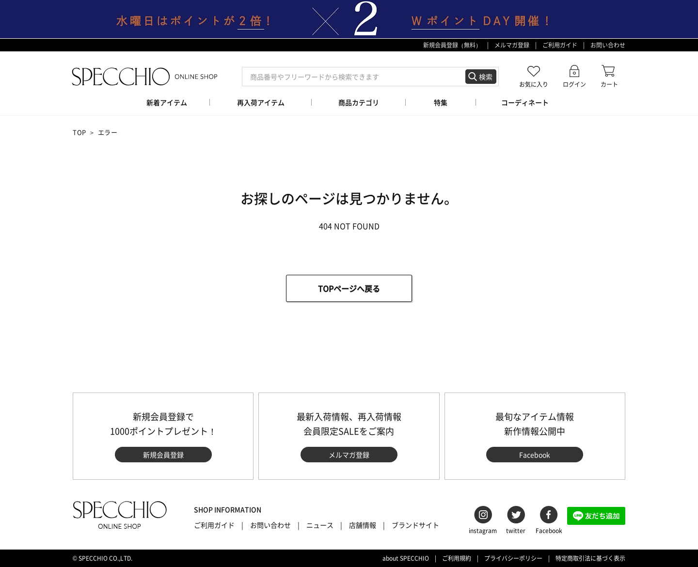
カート (609, 84)
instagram (483, 530)
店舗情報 (362, 524)
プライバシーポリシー (513, 558)
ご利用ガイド (559, 45)
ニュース (319, 524)
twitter (515, 530)
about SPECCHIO (405, 558)
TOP (79, 132)
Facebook (534, 454)
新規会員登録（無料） (452, 45)
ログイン (574, 84)
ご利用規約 (456, 558)
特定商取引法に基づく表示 (590, 558)
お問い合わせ (607, 45)
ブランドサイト (415, 524)
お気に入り (533, 84)
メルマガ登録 (511, 45)
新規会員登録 (163, 454)
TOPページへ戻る (349, 288)
